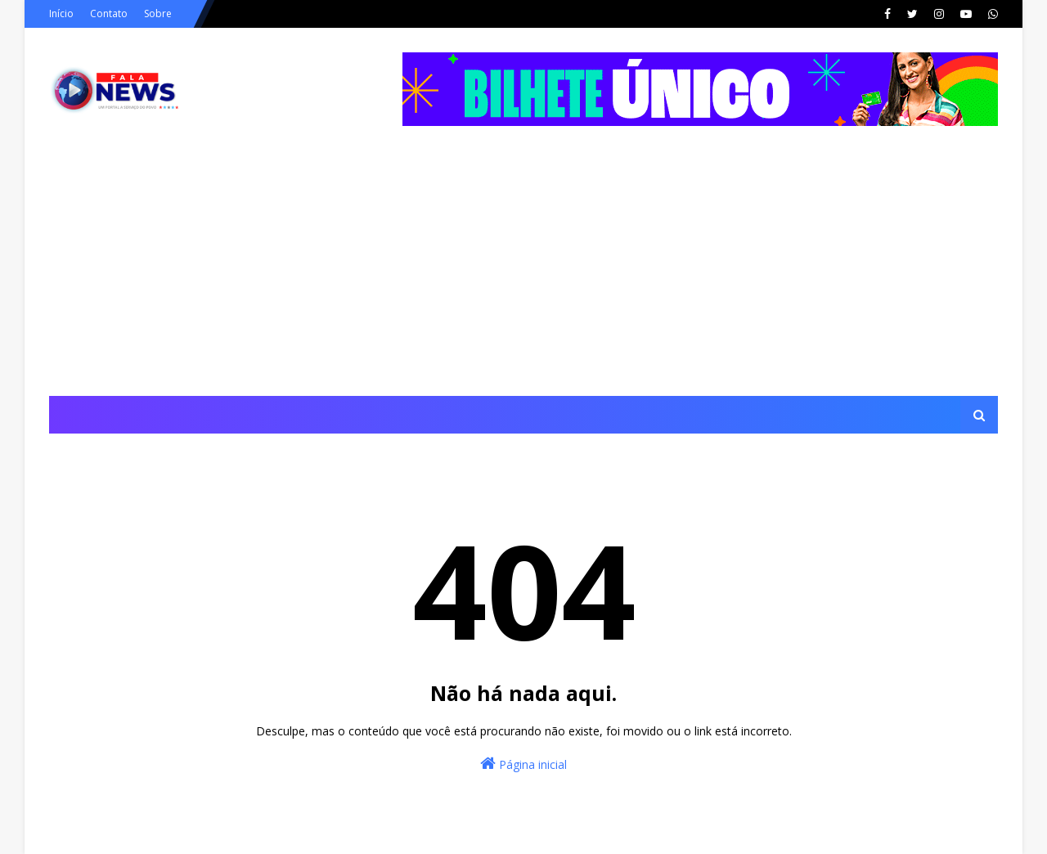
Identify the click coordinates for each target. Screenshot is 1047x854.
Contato (109, 13)
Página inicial (523, 763)
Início (61, 13)
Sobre (158, 13)
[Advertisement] (523, 273)
